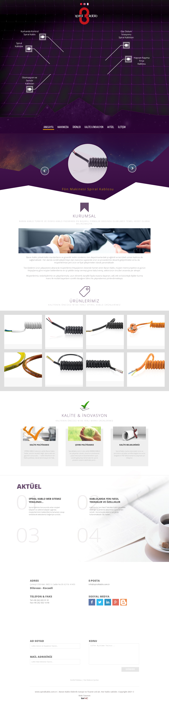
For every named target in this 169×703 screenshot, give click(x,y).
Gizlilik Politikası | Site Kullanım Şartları (84, 680)
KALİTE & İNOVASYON (94, 127)
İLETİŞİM (122, 127)
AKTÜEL (110, 127)
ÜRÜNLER (77, 127)
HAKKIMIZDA (63, 127)
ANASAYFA (48, 127)
